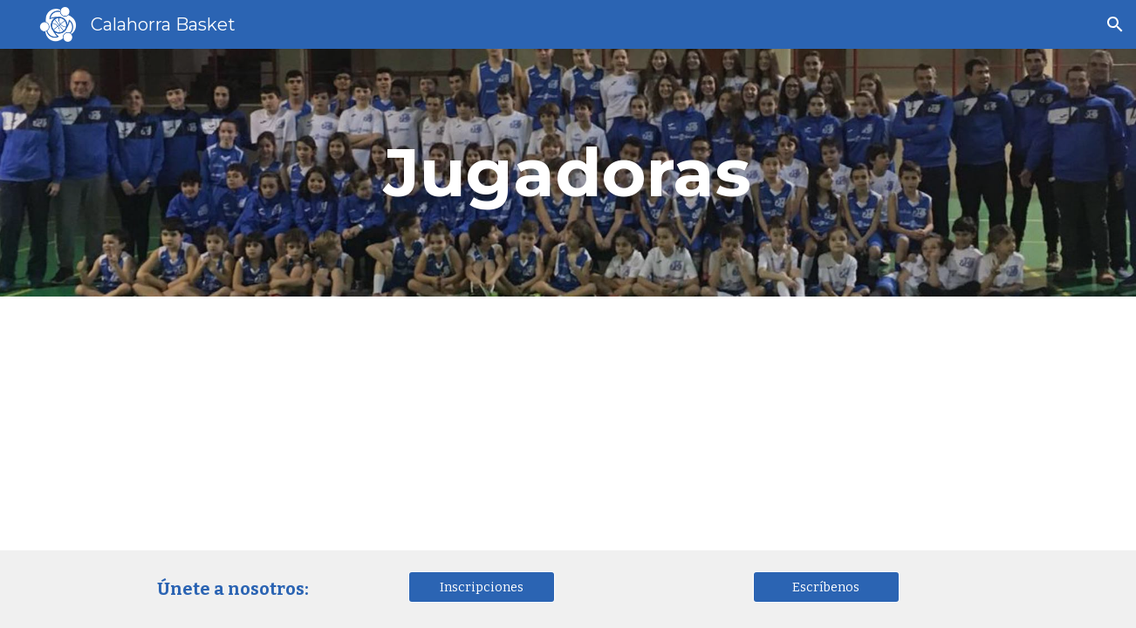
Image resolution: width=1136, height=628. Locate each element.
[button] (1115, 24)
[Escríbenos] (826, 586)
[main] (568, 173)
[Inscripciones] (481, 586)
